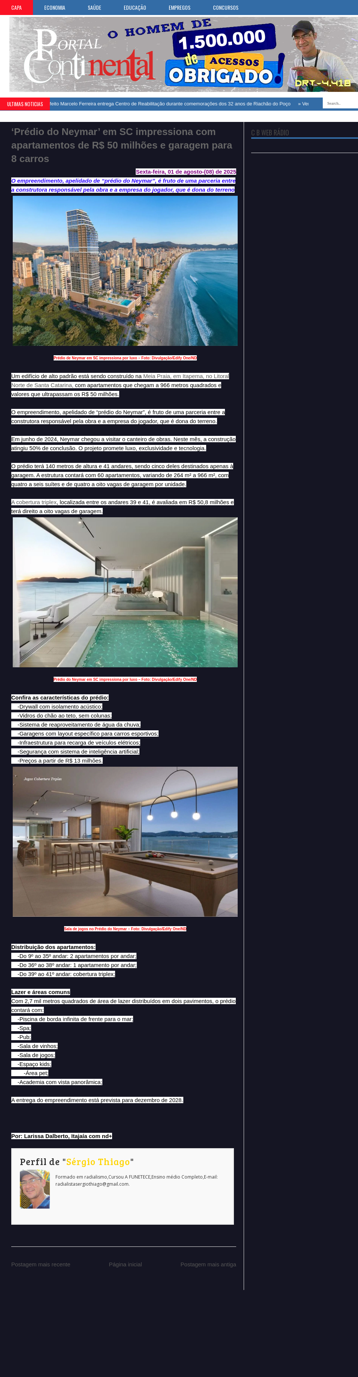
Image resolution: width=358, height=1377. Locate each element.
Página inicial (125, 1264)
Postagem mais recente (40, 1264)
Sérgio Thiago (98, 1161)
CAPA (16, 7)
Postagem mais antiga (208, 1264)
